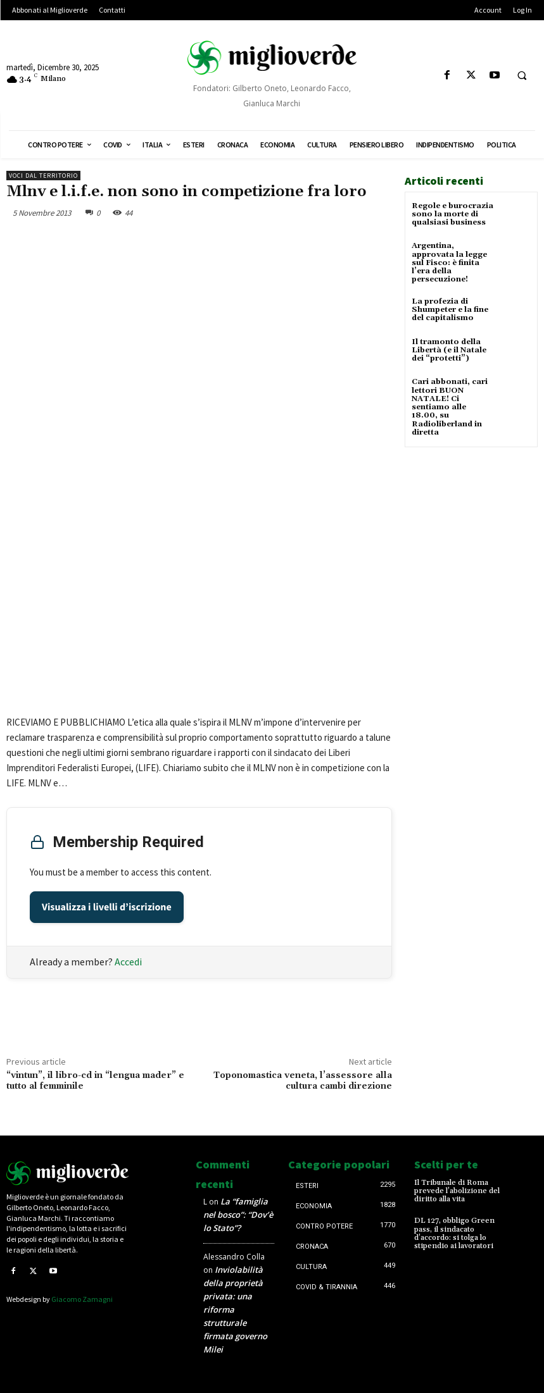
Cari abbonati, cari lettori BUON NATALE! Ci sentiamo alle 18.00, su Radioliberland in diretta (450, 406)
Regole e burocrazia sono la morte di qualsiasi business (452, 214)
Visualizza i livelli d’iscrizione (107, 907)
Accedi (128, 961)
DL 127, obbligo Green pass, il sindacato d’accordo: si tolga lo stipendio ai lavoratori (454, 1233)
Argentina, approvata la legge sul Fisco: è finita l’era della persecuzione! (449, 262)
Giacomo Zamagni (82, 1299)
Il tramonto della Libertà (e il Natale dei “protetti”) (449, 349)
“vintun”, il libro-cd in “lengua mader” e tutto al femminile (95, 1081)
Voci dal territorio (43, 175)
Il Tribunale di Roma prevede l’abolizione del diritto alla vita (457, 1191)
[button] (522, 76)
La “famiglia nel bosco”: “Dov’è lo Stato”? (238, 1215)
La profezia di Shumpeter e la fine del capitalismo (450, 309)
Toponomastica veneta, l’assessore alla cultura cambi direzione (302, 1081)
